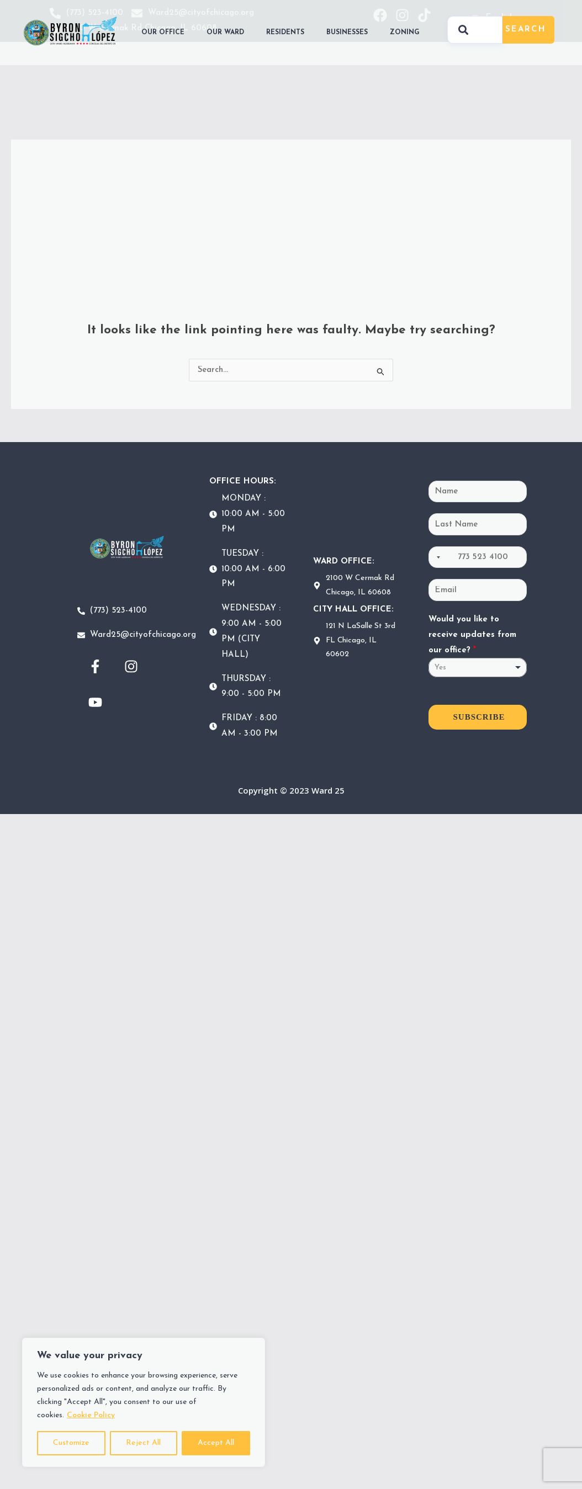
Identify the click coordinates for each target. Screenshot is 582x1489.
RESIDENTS (285, 32)
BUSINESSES (347, 32)
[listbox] (477, 667)
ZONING (405, 32)
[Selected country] (436, 557)
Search (525, 29)
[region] (143, 1402)
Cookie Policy (91, 1415)
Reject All (143, 1443)
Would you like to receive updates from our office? (472, 635)
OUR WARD (225, 32)
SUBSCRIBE (479, 716)
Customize (71, 1443)
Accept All (216, 1443)
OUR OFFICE (162, 32)
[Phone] (477, 557)
